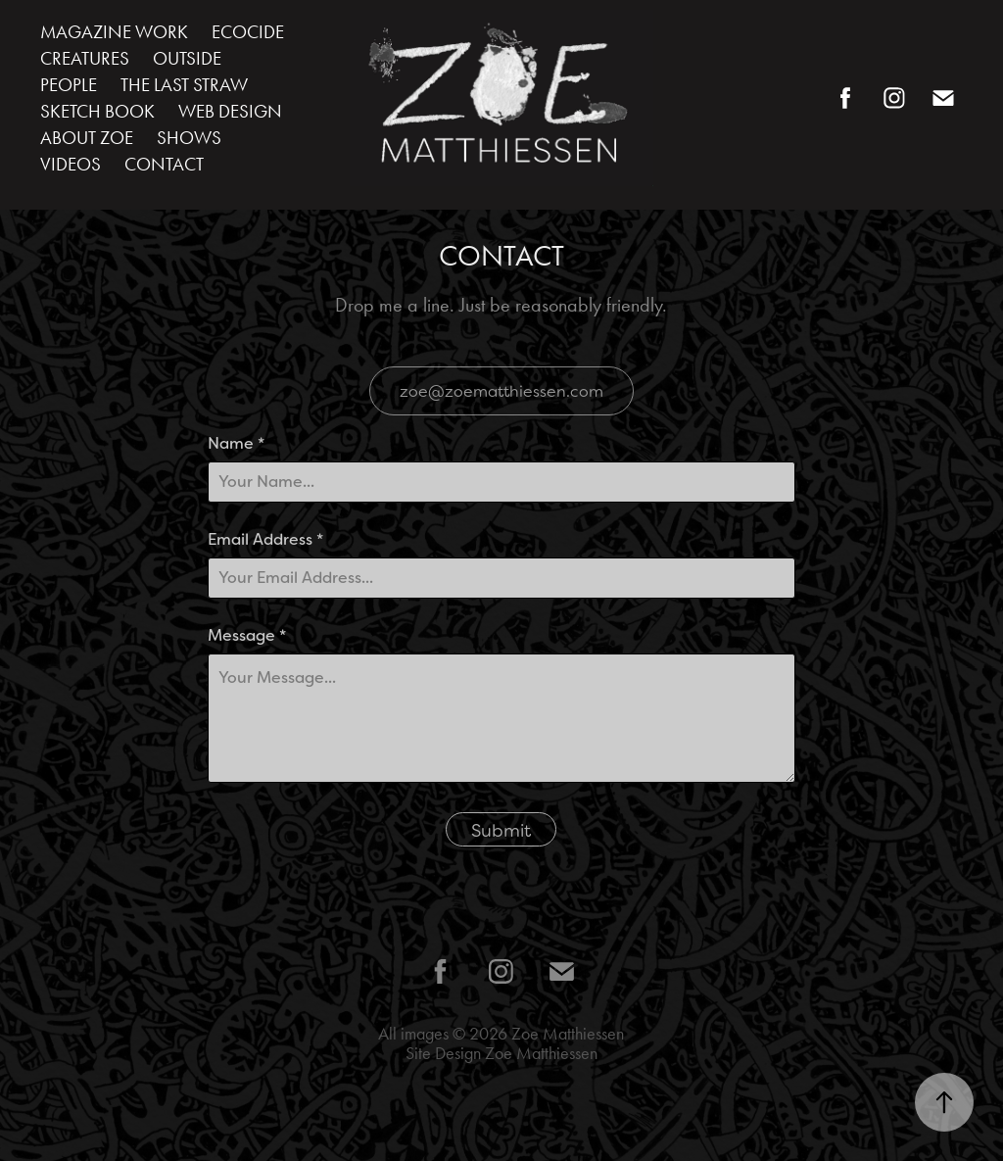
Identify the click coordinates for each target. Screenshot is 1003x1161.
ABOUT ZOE (86, 137)
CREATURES (84, 58)
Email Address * (265, 540)
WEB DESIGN (230, 111)
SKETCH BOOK (97, 111)
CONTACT (164, 164)
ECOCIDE (248, 32)
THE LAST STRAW (184, 84)
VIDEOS (70, 164)
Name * (236, 444)
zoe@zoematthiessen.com (501, 391)
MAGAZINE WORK (114, 32)
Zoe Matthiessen (567, 1033)
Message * (247, 636)
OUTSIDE (187, 58)
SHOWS (189, 137)
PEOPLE (68, 84)
